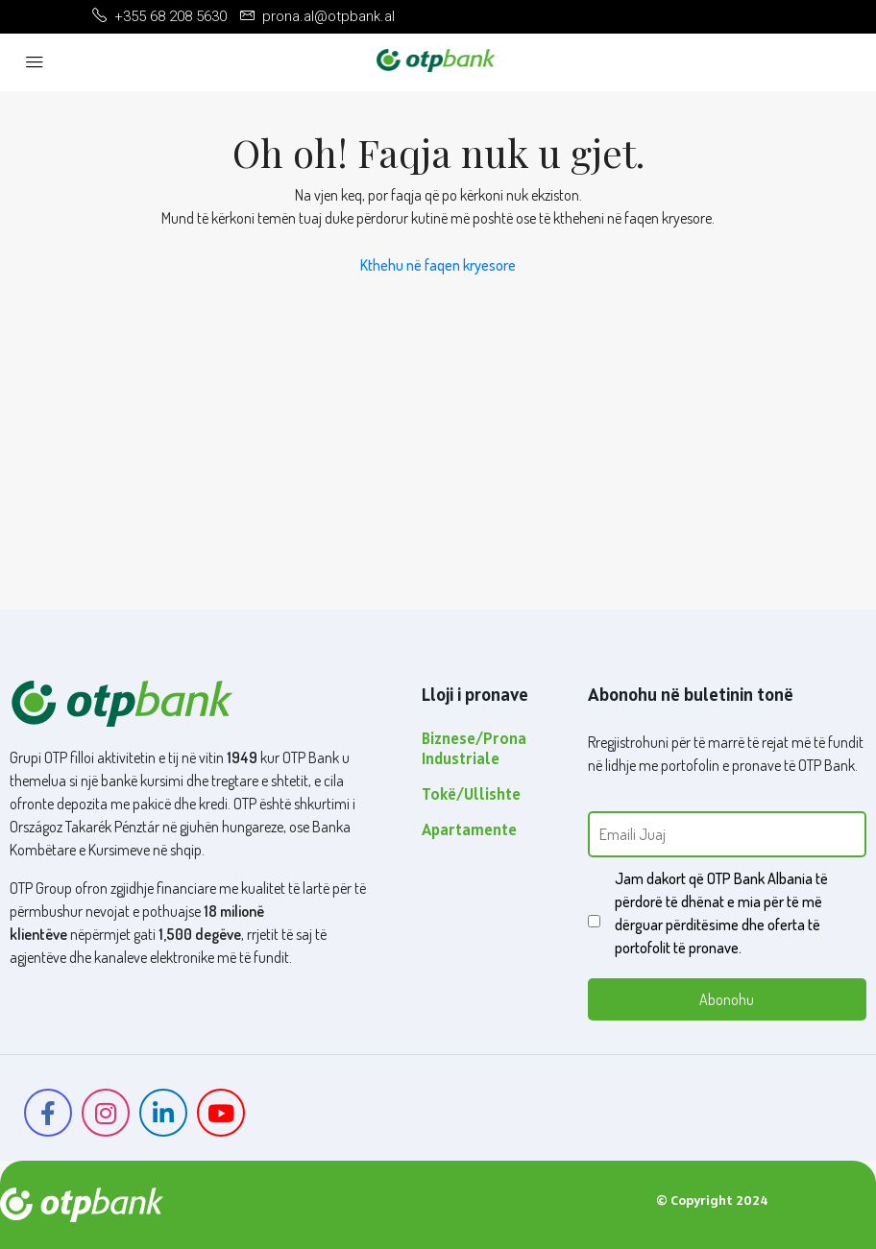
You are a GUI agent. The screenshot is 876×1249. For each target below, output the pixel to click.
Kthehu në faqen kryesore (438, 265)
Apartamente (469, 831)
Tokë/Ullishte (471, 796)
